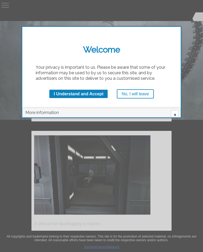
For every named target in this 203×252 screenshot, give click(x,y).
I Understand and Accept (78, 94)
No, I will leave (135, 94)
